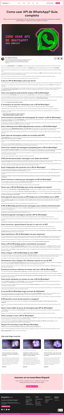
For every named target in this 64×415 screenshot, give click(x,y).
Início (19, 3)
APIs (33, 3)
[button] (55, 58)
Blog (37, 3)
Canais (24, 3)
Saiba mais (4, 366)
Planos (29, 3)
